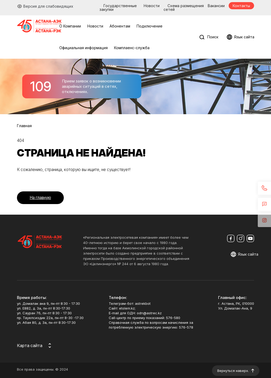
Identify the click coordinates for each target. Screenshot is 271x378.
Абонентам (120, 26)
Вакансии (216, 5)
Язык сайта (244, 37)
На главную (40, 197)
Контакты (241, 5)
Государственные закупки (118, 7)
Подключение (149, 26)
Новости (152, 5)
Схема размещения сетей (184, 7)
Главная (24, 125)
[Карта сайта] (35, 345)
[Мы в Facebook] (230, 238)
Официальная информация (83, 47)
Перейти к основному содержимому (3, 3)
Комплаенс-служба (132, 47)
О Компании (70, 26)
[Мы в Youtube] (250, 238)
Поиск (212, 37)
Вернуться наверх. (233, 370)
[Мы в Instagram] (240, 238)
